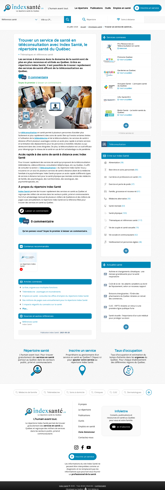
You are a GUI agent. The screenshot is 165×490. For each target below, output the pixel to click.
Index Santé (23, 191)
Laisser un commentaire (36, 210)
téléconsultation (28, 132)
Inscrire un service (149, 8)
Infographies (149, 19)
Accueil (66, 27)
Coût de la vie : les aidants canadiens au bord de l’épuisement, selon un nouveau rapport (128, 285)
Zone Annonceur (86, 428)
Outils (108, 8)
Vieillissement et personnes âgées (125, 242)
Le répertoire (81, 8)
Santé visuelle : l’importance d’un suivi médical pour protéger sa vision (128, 316)
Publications (96, 8)
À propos (82, 403)
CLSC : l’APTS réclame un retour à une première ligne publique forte (125, 307)
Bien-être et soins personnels (123, 169)
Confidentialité (100, 481)
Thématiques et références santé (36, 54)
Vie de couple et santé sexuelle (124, 227)
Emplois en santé (122, 8)
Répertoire (86, 19)
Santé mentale (117, 206)
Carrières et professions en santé (125, 177)
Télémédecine (53, 392)
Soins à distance (118, 19)
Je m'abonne (123, 424)
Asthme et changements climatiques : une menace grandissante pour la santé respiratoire (126, 274)
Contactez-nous (85, 433)
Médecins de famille (28, 392)
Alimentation (116, 162)
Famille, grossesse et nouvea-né (124, 191)
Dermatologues (134, 392)
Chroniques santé (78, 27)
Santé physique (118, 213)
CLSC (115, 392)
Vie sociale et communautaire (123, 235)
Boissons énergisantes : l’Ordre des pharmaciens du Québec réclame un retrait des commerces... (127, 296)
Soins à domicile (77, 392)
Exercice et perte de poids (121, 184)
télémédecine (40, 138)
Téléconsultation (47, 167)
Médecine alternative (120, 198)
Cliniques (98, 392)
